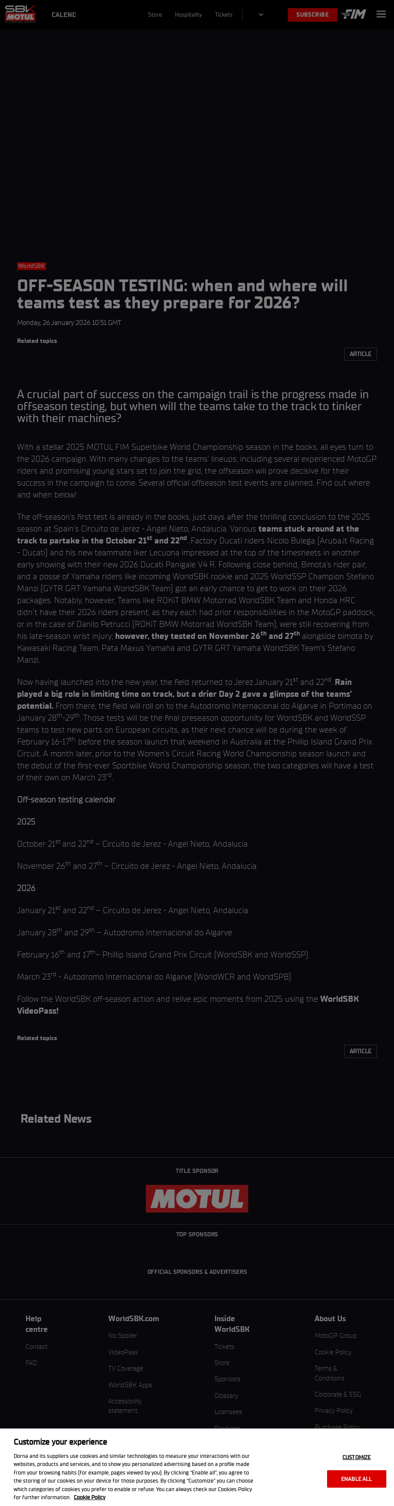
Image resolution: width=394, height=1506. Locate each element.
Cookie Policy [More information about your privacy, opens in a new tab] (89, 1497)
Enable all (356, 1478)
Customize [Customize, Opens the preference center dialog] (356, 1457)
